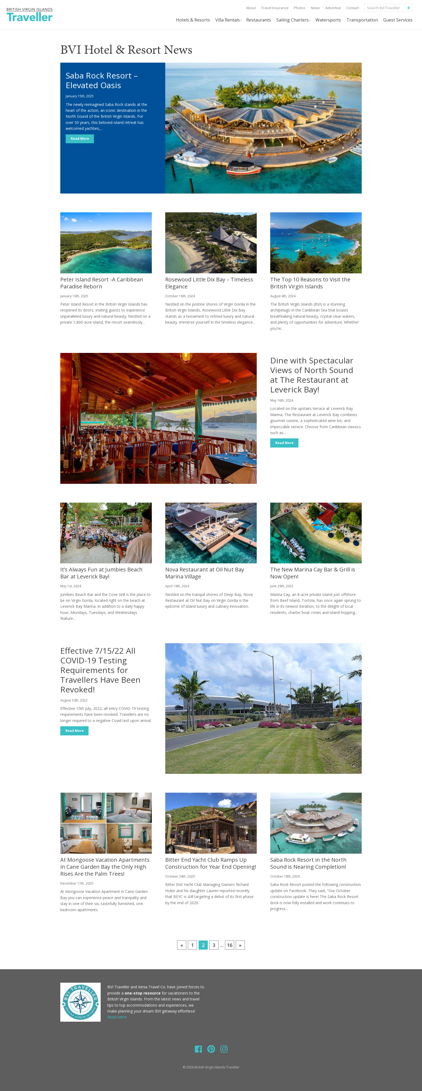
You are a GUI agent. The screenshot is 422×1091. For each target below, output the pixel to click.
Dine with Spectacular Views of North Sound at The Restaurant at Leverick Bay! (311, 375)
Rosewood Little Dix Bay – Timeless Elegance (209, 283)
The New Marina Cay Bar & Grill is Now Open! (312, 573)
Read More (80, 139)
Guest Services (398, 20)
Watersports (328, 20)
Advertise (333, 7)
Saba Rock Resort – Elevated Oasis (102, 80)
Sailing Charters (293, 20)
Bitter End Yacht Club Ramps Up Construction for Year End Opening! (210, 863)
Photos (299, 7)
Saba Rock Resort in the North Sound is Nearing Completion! (308, 863)
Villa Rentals (228, 20)
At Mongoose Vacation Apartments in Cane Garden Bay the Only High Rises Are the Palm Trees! (105, 866)
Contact (352, 7)
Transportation (362, 20)
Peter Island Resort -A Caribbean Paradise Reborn (101, 283)
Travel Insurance (275, 7)
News (315, 7)
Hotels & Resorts (193, 20)
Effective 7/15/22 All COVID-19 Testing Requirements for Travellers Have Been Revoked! (100, 670)
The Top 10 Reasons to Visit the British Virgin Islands (310, 283)
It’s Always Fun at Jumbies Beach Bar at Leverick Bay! (101, 573)
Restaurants (258, 20)
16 (229, 945)
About (251, 7)
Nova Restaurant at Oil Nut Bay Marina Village (204, 573)
